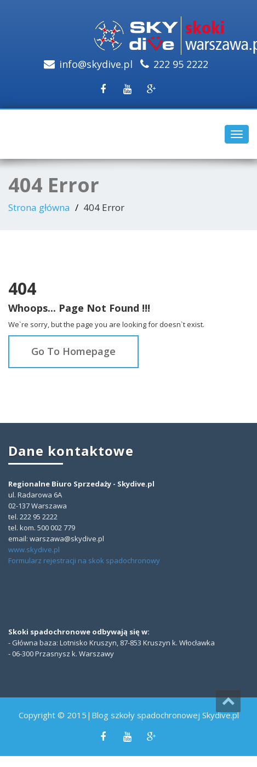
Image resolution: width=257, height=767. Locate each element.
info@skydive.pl (96, 64)
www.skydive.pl (34, 549)
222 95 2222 (180, 64)
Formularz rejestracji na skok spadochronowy (84, 560)
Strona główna (39, 207)
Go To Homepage (73, 351)
